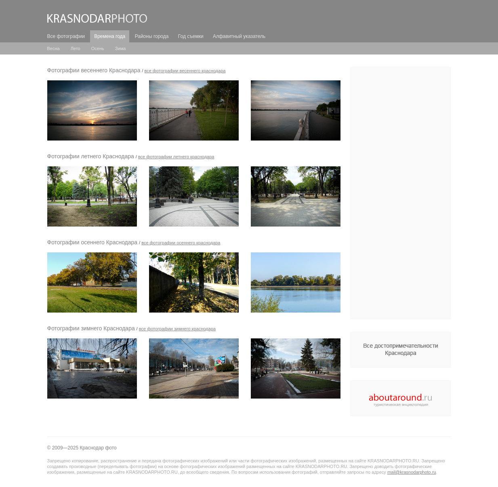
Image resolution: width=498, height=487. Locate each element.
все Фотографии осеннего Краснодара (180, 242)
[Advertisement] (400, 193)
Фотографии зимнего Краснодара (91, 328)
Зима (120, 48)
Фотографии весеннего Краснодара (94, 70)
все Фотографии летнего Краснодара (176, 156)
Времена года (109, 36)
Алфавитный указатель (239, 36)
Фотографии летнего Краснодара (90, 156)
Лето (75, 48)
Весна (53, 48)
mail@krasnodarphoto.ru (411, 472)
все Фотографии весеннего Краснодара (184, 70)
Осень (97, 48)
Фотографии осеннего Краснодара (92, 242)
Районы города (152, 36)
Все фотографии (66, 36)
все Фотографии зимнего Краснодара (177, 328)
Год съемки (191, 36)
